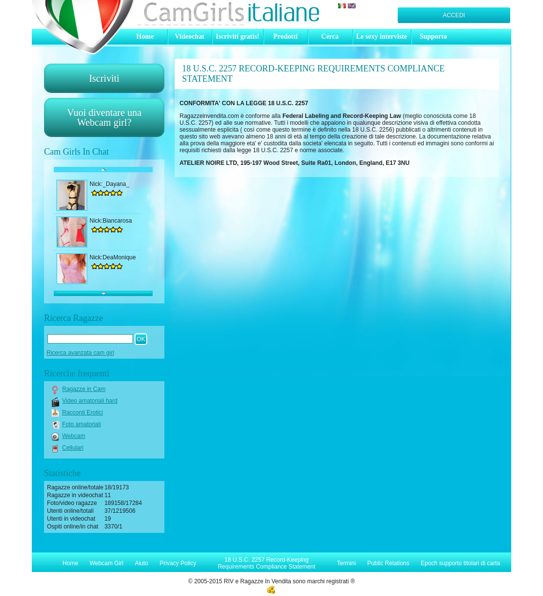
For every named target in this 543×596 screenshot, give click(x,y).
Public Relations (388, 563)
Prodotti (285, 36)
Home (145, 36)
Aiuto (141, 563)
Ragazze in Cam (84, 389)
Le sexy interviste (381, 36)
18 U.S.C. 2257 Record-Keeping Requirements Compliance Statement (266, 563)
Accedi (454, 15)
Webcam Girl (106, 563)
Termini (346, 563)
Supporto (433, 36)
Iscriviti (104, 78)
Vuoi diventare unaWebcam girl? (104, 117)
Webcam (73, 436)
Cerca (330, 36)
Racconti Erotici (82, 412)
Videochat (189, 36)
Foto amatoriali (81, 424)
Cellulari (72, 447)
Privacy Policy (177, 563)
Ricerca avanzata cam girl (80, 352)
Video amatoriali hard (89, 400)
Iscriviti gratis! (237, 36)
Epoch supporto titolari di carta (460, 563)
